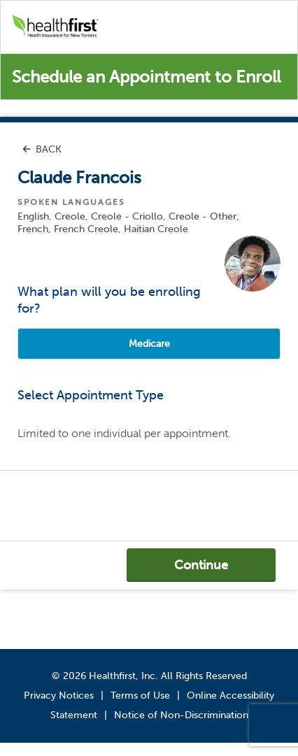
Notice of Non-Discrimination (181, 715)
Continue (201, 565)
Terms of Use (140, 695)
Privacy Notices (59, 695)
